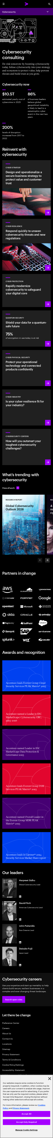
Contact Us (7, 1038)
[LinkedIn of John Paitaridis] (20, 942)
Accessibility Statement (13, 1069)
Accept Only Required (26, 1122)
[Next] (47, 560)
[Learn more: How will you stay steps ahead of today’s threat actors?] (26, 447)
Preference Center (10, 1022)
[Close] (49, 1079)
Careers (5, 1028)
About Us (6, 1033)
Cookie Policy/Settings (13, 1064)
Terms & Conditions (11, 1059)
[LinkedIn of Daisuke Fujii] (20, 965)
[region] (26, 1106)
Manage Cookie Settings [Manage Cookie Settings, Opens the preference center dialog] (26, 1130)
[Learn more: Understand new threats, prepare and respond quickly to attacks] (26, 245)
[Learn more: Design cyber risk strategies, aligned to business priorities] (26, 188)
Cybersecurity (9, 11)
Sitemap (6, 1049)
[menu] (3, 4)
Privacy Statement (11, 1054)
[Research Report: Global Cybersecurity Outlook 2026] (23, 525)
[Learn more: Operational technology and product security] (26, 368)
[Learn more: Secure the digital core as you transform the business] (26, 290)
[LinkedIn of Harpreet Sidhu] (20, 896)
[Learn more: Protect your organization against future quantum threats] (26, 328)
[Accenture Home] (26, 4)
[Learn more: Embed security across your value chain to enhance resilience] (26, 407)
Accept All (26, 1114)
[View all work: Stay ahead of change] (10, 487)
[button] (13, 999)
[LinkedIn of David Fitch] (20, 919)
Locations (7, 1043)
